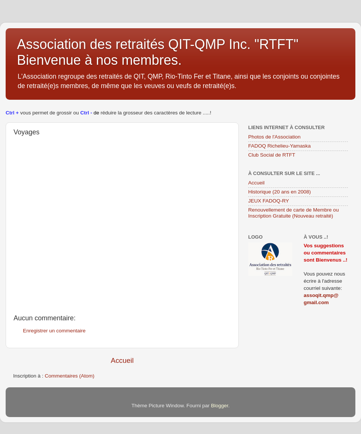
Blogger (219, 405)
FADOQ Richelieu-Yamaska (279, 146)
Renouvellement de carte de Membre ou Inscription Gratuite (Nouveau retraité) (293, 213)
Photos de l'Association (274, 137)
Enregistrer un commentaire (54, 330)
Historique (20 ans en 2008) (279, 192)
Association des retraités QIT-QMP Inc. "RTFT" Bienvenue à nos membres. (157, 52)
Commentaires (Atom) (69, 376)
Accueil (122, 360)
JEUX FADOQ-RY (268, 201)
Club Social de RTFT (271, 155)
